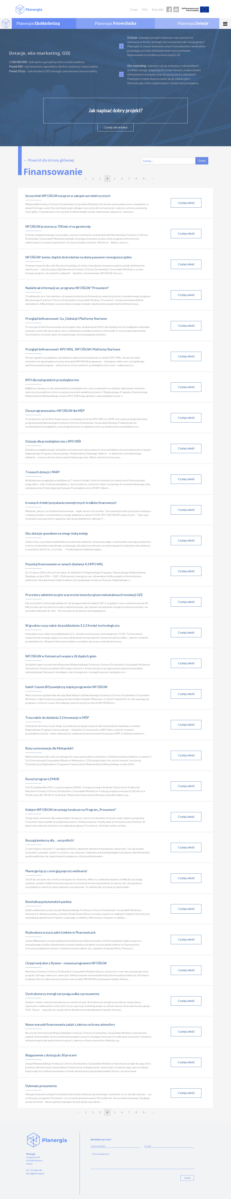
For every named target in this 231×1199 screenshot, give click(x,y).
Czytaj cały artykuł (115, 127)
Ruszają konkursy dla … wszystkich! (49, 840)
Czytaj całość (186, 202)
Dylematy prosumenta (41, 1086)
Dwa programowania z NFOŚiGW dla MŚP (54, 411)
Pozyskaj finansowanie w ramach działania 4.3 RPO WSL (64, 564)
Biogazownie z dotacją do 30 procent (51, 1055)
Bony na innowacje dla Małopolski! (49, 748)
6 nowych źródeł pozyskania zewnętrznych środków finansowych (70, 503)
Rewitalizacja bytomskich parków (48, 902)
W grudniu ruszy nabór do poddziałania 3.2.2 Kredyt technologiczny (72, 625)
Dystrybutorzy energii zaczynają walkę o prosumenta (62, 994)
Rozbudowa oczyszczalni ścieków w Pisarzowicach (60, 932)
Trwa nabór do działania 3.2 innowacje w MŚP (57, 717)
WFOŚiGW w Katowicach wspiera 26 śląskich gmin (60, 656)
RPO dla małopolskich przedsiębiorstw (52, 380)
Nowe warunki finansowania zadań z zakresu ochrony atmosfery (70, 1024)
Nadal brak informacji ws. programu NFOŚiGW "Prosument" (67, 288)
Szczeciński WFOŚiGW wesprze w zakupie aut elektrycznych (67, 196)
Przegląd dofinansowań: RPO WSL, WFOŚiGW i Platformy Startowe (72, 349)
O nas (134, 9)
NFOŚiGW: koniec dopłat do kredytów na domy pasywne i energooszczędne (78, 257)
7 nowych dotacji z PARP (42, 472)
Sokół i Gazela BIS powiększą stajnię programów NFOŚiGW (66, 687)
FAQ (144, 9)
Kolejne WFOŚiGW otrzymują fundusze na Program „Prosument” (70, 810)
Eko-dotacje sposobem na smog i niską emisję (56, 533)
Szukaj (202, 160)
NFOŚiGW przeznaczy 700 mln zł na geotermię (58, 226)
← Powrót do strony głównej (48, 160)
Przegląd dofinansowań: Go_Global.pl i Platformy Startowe (66, 318)
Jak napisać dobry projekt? (115, 110)
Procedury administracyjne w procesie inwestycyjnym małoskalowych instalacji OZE (84, 595)
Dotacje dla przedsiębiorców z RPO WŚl (53, 441)
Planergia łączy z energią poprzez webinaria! (56, 871)
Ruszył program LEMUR (42, 779)
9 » (144, 178)
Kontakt (158, 9)
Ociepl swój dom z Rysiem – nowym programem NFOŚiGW (66, 963)
